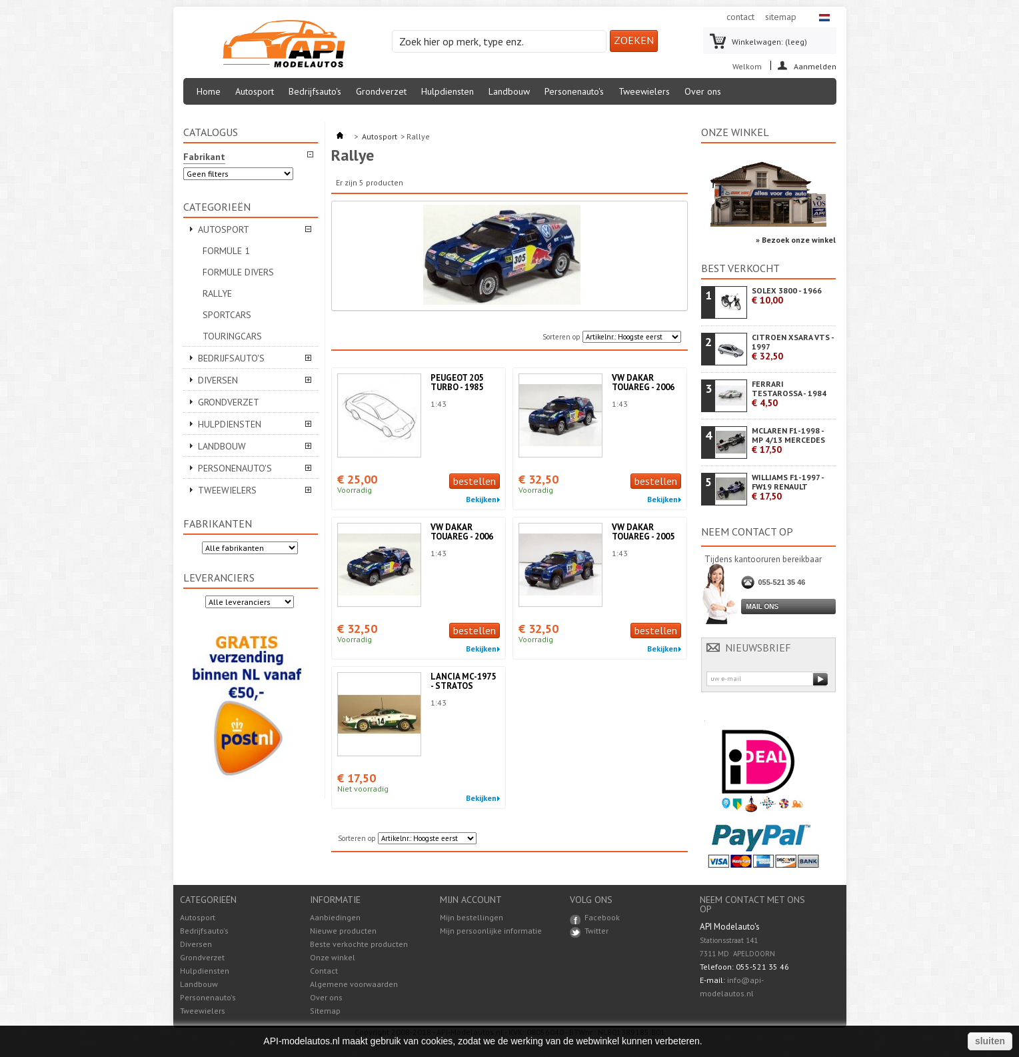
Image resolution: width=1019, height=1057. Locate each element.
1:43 (439, 404)
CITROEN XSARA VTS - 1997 (793, 347)
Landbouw (509, 91)
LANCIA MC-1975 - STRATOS (463, 681)
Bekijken (481, 499)
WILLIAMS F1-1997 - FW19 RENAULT (788, 487)
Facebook (602, 917)
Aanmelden (815, 65)
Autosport (254, 91)
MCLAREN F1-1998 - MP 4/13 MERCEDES (788, 440)
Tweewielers (644, 91)
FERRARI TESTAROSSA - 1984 (789, 393)
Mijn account (471, 900)
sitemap (780, 17)
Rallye (217, 293)
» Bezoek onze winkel (796, 240)
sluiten (990, 1041)
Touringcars (232, 336)
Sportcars (227, 315)
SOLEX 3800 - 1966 (787, 295)
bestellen (474, 480)
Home (209, 91)
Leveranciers (219, 577)
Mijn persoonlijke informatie (491, 931)
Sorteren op (561, 336)
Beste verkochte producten (359, 944)
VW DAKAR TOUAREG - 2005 (643, 531)
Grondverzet (381, 91)
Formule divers (238, 272)
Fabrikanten (217, 523)
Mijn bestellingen (471, 917)
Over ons (702, 91)
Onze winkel (735, 132)
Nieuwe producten (343, 931)
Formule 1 (226, 251)
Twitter (596, 931)
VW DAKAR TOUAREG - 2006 (643, 382)
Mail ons (762, 606)
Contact (324, 971)
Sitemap (325, 1011)
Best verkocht (740, 268)
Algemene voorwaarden (354, 984)
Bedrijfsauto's (315, 91)
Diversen (218, 380)
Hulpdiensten (447, 91)
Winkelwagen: (769, 42)
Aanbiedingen (335, 917)
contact (740, 17)
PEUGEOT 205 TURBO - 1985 (457, 382)
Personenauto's (574, 91)
